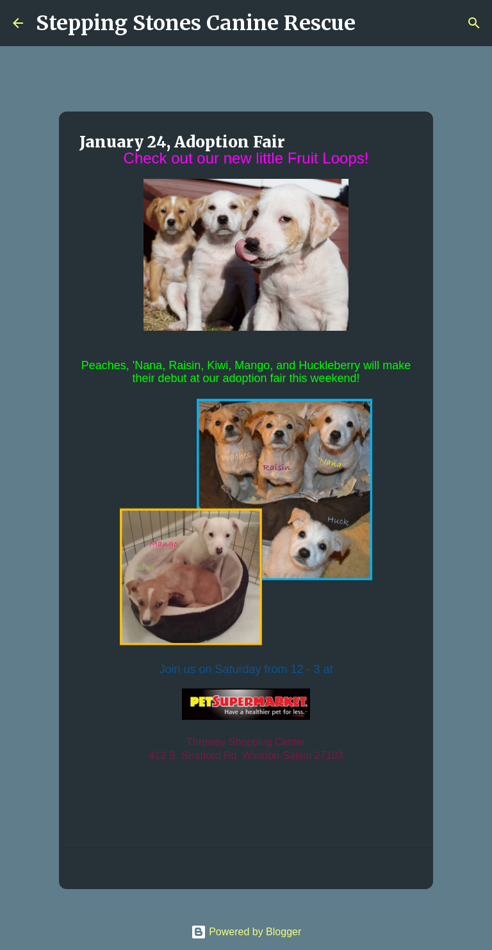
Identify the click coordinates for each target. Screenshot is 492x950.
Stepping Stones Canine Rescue (196, 23)
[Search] (373, 23)
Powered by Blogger (246, 931)
